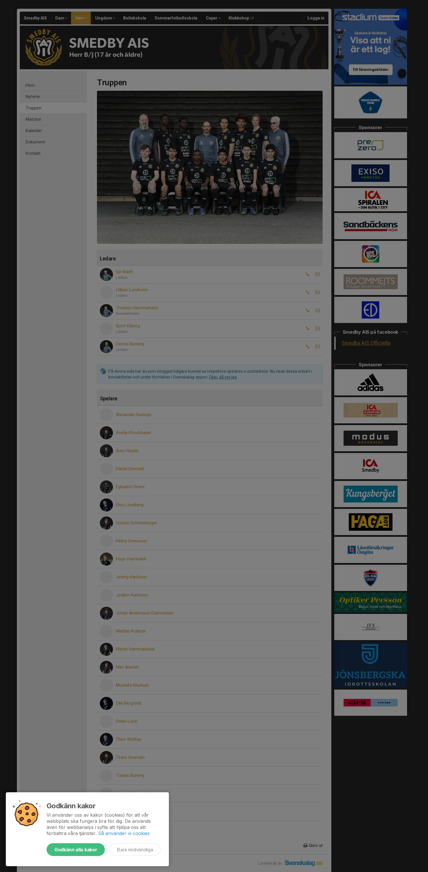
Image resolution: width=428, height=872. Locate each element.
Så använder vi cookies (124, 833)
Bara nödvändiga (135, 850)
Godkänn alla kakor (75, 850)
